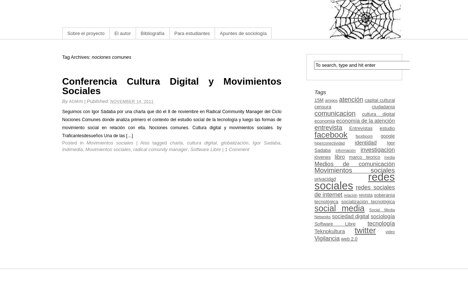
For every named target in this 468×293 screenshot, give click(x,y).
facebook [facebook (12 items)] (331, 134)
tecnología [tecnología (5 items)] (381, 223)
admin (76, 101)
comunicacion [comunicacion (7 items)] (335, 113)
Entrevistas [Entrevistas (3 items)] (361, 128)
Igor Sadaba (266, 143)
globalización (234, 143)
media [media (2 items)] (389, 157)
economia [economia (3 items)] (324, 121)
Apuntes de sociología (243, 33)
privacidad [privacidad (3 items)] (325, 179)
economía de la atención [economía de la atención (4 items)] (365, 121)
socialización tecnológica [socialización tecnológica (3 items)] (368, 201)
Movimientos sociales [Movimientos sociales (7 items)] (354, 170)
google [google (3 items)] (388, 136)
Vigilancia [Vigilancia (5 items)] (327, 238)
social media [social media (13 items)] (339, 208)
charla (176, 143)
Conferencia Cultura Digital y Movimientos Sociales (172, 86)
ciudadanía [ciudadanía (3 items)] (383, 106)
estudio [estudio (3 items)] (387, 128)
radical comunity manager (160, 149)
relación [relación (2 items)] (350, 195)
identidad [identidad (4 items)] (366, 143)
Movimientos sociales (110, 143)
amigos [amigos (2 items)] (331, 100)
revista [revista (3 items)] (366, 195)
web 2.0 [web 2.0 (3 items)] (349, 239)
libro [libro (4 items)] (340, 157)
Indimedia (72, 149)
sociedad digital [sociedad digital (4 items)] (350, 216)
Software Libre (205, 149)
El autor (122, 33)
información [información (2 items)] (346, 150)
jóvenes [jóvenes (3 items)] (322, 157)
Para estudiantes (192, 33)
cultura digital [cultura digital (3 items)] (378, 114)
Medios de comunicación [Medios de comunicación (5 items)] (354, 164)
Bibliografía (153, 33)
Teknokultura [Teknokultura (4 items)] (329, 231)
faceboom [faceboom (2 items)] (364, 136)
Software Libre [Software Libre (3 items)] (334, 224)
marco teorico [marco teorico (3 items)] (364, 157)
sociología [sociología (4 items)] (383, 216)
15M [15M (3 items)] (319, 100)
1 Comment (237, 149)
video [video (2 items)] (390, 232)
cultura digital (202, 143)
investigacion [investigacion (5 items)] (378, 149)
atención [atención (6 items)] (351, 99)
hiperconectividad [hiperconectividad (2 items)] (329, 143)
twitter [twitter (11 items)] (365, 230)
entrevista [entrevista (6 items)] (328, 127)
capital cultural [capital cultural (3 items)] (380, 100)
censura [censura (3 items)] (322, 106)
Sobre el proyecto (86, 33)
